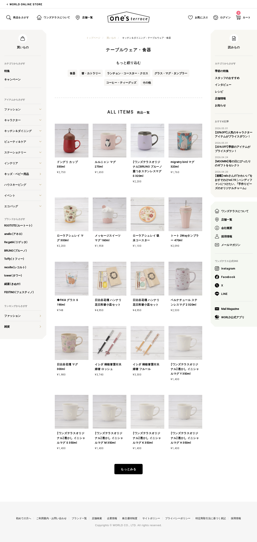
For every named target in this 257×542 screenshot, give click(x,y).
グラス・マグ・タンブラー (170, 73)
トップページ (93, 37)
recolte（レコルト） (15, 267)
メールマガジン (227, 245)
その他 (147, 82)
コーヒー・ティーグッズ (121, 82)
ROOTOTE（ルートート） (18, 225)
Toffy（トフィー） (14, 259)
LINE (221, 294)
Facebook (225, 277)
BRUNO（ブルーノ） (15, 250)
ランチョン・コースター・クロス (127, 73)
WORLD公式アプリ (229, 317)
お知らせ (220, 105)
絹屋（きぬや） (12, 284)
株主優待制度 (129, 518)
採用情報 (223, 236)
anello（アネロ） (13, 234)
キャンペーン (12, 79)
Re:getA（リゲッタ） (16, 242)
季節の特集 (222, 71)
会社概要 (223, 228)
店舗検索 (97, 518)
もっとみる (129, 469)
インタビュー (223, 85)
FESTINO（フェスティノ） (19, 292)
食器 (72, 73)
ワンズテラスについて (232, 211)
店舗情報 (220, 98)
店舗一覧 (223, 219)
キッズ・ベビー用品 (16, 174)
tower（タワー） (13, 275)
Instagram (225, 268)
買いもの (111, 37)
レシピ (219, 91)
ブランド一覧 (79, 518)
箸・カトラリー (91, 73)
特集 (7, 71)
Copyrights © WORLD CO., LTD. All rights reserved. (128, 525)
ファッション (12, 316)
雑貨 (7, 326)
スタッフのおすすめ (227, 78)
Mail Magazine (227, 309)
